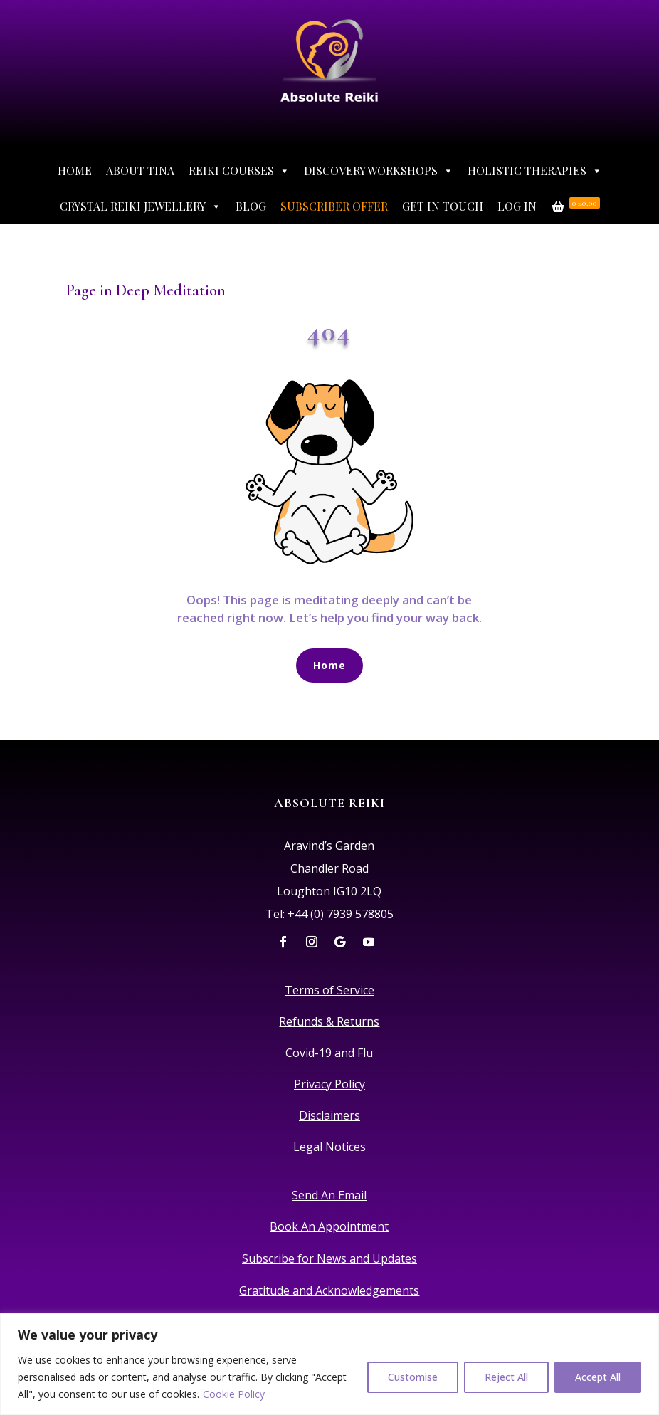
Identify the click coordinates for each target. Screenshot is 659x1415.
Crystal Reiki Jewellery (140, 206)
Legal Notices (329, 1146)
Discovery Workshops (378, 171)
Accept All (598, 1377)
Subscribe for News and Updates (329, 1258)
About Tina (140, 170)
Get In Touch (442, 206)
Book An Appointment (329, 1226)
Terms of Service (329, 990)
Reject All (506, 1377)
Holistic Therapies (535, 171)
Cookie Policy (234, 1394)
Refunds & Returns (329, 1021)
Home (75, 170)
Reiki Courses (239, 171)
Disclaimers (329, 1115)
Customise (413, 1377)
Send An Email (329, 1195)
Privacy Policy (329, 1084)
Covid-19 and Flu (329, 1053)
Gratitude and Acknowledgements (329, 1290)
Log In (517, 206)
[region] (329, 1364)
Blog (251, 206)
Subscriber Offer (334, 206)
